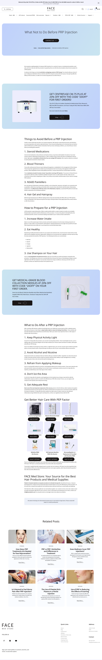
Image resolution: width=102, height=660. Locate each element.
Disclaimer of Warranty (66, 635)
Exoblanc (55, 15)
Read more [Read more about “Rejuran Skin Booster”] (68, 436)
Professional (63, 631)
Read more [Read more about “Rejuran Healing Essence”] (50, 436)
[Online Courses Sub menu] (86, 15)
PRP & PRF (67, 15)
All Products (22, 15)
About (62, 628)
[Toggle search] (83, 9)
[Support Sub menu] (93, 15)
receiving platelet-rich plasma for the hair (37, 256)
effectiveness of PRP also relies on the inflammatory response (46, 188)
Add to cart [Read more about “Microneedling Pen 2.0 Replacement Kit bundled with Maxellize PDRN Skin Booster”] (68, 459)
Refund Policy (64, 636)
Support (90, 15)
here (66, 111)
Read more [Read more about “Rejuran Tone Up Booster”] (33, 436)
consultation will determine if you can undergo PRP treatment (47, 158)
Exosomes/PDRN (30, 15)
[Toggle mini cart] (97, 9)
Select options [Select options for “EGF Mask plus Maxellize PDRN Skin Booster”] (52, 459)
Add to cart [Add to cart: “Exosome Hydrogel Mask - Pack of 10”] (34, 419)
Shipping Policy (64, 640)
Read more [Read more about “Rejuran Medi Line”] (68, 419)
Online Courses (81, 15)
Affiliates (63, 633)
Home (35, 48)
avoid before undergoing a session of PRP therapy (51, 72)
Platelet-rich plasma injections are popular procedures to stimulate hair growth (42, 483)
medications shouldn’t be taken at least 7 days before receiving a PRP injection (45, 173)
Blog (62, 629)
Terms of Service (64, 641)
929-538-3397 (92, 640)
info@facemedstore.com (30, 492)
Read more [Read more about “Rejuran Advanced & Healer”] (50, 419)
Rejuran (47, 15)
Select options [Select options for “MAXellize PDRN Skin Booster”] (35, 459)
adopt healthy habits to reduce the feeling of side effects (54, 330)
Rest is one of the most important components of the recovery (38, 388)
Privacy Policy (64, 638)
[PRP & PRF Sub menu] (75, 15)
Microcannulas (40, 15)
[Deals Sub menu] (17, 15)
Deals (10, 15)
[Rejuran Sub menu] (50, 15)
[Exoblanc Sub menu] (62, 15)
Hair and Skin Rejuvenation (44, 48)
